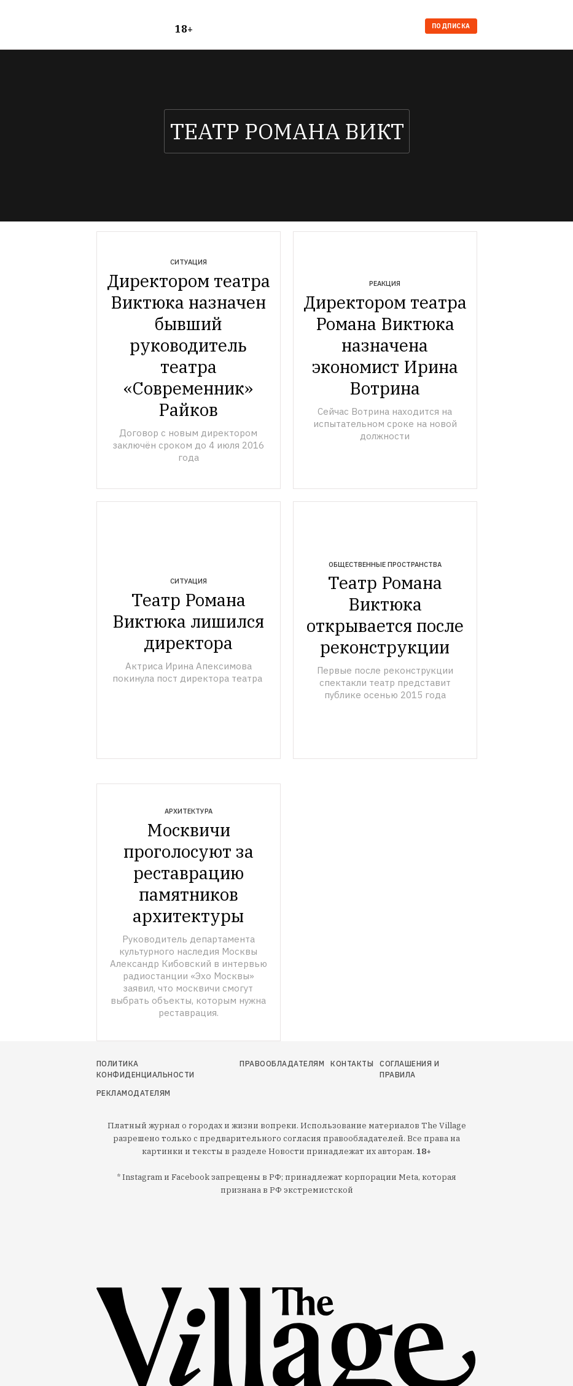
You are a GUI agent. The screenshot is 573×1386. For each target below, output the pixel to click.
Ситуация (188, 262)
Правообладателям (282, 1063)
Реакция (384, 283)
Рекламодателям (133, 1093)
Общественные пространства (385, 564)
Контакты (351, 1063)
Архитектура (188, 811)
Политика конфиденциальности (145, 1069)
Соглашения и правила (409, 1069)
